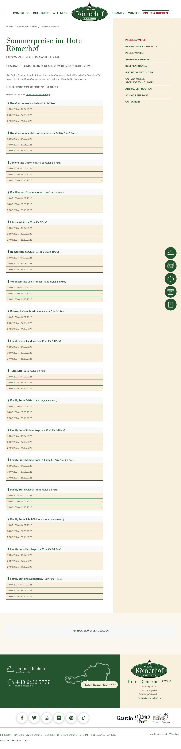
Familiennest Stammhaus (23, 192)
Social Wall (98, 735)
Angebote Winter (137, 59)
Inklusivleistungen (139, 72)
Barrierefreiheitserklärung (61, 735)
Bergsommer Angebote (141, 46)
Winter (134, 13)
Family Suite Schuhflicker (23, 519)
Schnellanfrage (136, 95)
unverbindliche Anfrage (38, 94)
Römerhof (21, 13)
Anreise (111, 735)
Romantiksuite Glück (21, 251)
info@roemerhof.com (150, 698)
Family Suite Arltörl (20, 400)
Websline (174, 733)
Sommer (118, 13)
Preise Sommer (135, 39)
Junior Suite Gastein (20, 162)
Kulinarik (41, 13)
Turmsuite (14, 370)
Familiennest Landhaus (22, 341)
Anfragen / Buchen (138, 88)
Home (9, 26)
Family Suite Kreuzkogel (23, 578)
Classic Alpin (16, 222)
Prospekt (17, 740)
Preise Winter (134, 52)
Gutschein (132, 101)
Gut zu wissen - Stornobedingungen (140, 80)
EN (26, 740)
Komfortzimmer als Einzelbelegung (29, 133)
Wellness (60, 13)
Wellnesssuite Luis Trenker (24, 281)
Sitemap (84, 735)
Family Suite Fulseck (20, 489)
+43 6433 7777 (37, 683)
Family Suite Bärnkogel (22, 549)
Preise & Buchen (27, 26)
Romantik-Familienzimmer (24, 311)
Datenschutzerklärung (28, 735)
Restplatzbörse (136, 65)
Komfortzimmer (18, 103)
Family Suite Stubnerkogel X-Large (29, 459)
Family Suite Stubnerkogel (24, 430)
